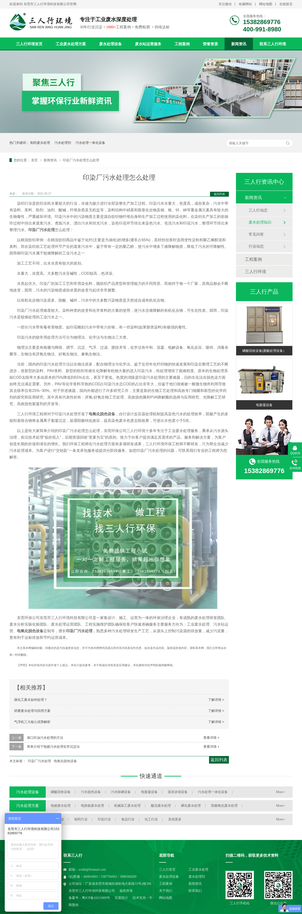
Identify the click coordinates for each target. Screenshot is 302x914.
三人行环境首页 (29, 44)
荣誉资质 (210, 44)
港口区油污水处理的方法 (45, 738)
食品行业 (127, 819)
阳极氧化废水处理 (224, 805)
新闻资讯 (238, 44)
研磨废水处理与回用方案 (32, 711)
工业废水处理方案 (71, 44)
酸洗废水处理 (161, 805)
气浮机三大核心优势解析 (32, 722)
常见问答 (256, 234)
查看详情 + (211, 738)
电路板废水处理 (92, 805)
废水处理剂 (197, 876)
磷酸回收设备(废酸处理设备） (264, 351)
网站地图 (265, 4)
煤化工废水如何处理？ (30, 700)
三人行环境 (255, 271)
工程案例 (182, 44)
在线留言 (286, 4)
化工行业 (151, 819)
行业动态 (256, 246)
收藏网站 (245, 4)
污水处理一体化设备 (90, 143)
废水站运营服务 (148, 44)
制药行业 (81, 819)
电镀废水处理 (61, 805)
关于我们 (165, 891)
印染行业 (104, 819)
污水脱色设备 (91, 792)
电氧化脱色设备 (65, 761)
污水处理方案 (27, 806)
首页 (35, 160)
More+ (280, 792)
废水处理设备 (110, 44)
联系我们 (195, 891)
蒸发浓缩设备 (178, 792)
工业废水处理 (198, 869)
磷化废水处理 (191, 805)
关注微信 (225, 4)
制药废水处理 (40, 143)
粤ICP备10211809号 (96, 898)
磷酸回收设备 (61, 792)
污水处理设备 (27, 792)
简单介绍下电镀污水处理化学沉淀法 (53, 746)
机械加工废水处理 (127, 805)
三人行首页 (167, 869)
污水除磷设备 (121, 792)
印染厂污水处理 (39, 761)
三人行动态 (258, 210)
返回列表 (219, 194)
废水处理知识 (260, 222)
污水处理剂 (63, 143)
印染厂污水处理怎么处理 (81, 160)
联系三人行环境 (273, 44)
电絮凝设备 (264, 405)
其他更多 (174, 819)
